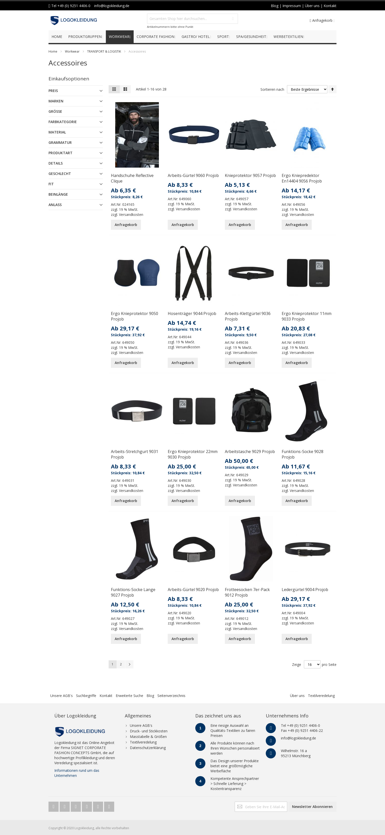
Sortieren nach (272, 89)
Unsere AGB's (61, 695)
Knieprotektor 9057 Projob (250, 175)
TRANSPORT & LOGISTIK (104, 51)
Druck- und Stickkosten (148, 731)
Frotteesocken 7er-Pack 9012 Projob (247, 592)
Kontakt (106, 695)
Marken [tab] (56, 101)
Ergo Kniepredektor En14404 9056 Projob (302, 178)
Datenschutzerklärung (148, 747)
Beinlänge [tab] (58, 194)
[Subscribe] (312, 807)
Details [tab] (56, 163)
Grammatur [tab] (60, 142)
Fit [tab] (51, 184)
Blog (150, 695)
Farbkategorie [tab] (63, 121)
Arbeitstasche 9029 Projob (250, 451)
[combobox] (192, 19)
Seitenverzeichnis (171, 695)
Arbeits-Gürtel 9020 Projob (193, 589)
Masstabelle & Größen (148, 736)
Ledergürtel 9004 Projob (305, 589)
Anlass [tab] (55, 204)
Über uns (297, 695)
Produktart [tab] (61, 152)
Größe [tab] (55, 111)
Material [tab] (57, 132)
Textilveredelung (321, 695)
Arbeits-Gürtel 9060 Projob (193, 175)
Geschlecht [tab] (60, 173)
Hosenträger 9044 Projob (192, 313)
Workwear (72, 51)
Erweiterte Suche (129, 695)
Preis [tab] (53, 90)
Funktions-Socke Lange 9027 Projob (133, 592)
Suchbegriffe (86, 695)
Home (53, 51)
